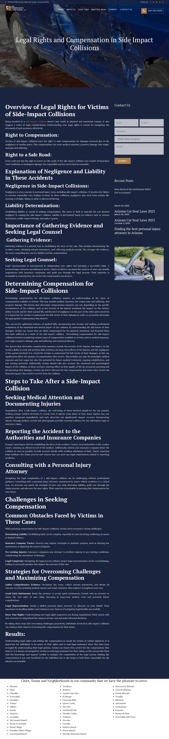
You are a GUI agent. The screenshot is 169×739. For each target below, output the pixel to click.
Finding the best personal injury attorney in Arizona (137, 231)
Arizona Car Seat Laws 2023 (134, 211)
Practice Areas (98, 9)
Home (61, 9)
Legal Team (83, 9)
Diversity (113, 9)
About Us (71, 9)
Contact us (126, 9)
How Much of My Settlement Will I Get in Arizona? (132, 191)
